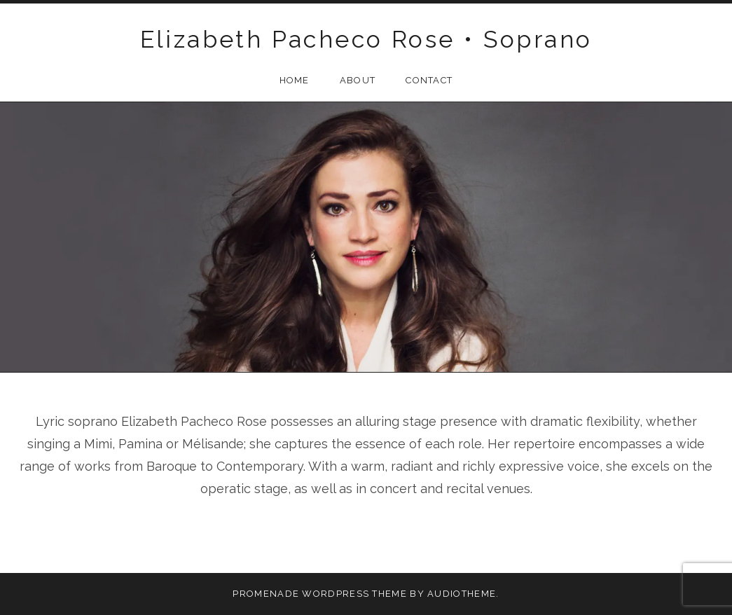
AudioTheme (461, 593)
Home (294, 80)
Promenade (266, 593)
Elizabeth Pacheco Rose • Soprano (366, 39)
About (358, 80)
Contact (429, 80)
